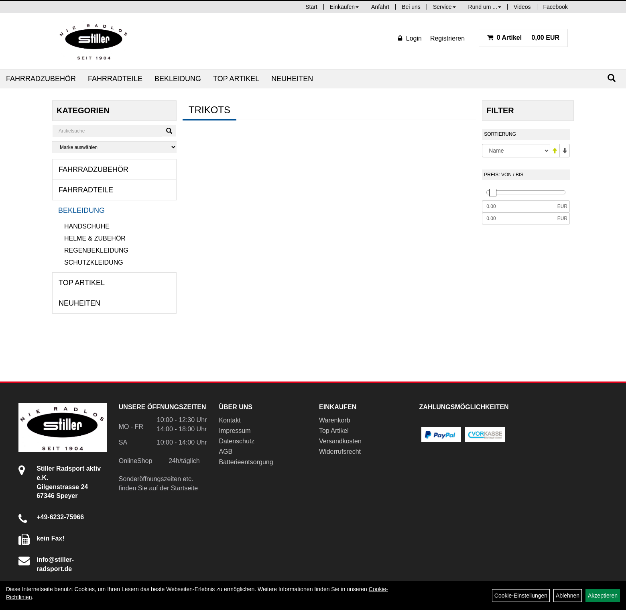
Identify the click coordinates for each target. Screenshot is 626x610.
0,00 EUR (523, 37)
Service (444, 7)
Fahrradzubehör (41, 79)
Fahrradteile (115, 79)
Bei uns (411, 7)
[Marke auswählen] (114, 147)
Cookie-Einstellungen (520, 595)
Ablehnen (567, 595)
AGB (225, 451)
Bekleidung (177, 79)
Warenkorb (334, 420)
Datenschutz (236, 441)
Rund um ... (484, 7)
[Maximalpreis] (518, 218)
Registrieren (447, 38)
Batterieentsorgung (246, 462)
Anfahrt (380, 7)
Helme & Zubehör (95, 238)
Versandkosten (340, 441)
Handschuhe (87, 226)
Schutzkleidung (93, 262)
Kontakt (229, 420)
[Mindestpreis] (518, 206)
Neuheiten (292, 79)
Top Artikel (236, 79)
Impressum (234, 430)
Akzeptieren (603, 595)
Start (311, 7)
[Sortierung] (516, 150)
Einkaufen (344, 7)
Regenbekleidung (96, 250)
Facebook (555, 7)
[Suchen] (611, 78)
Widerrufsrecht (340, 451)
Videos (522, 7)
